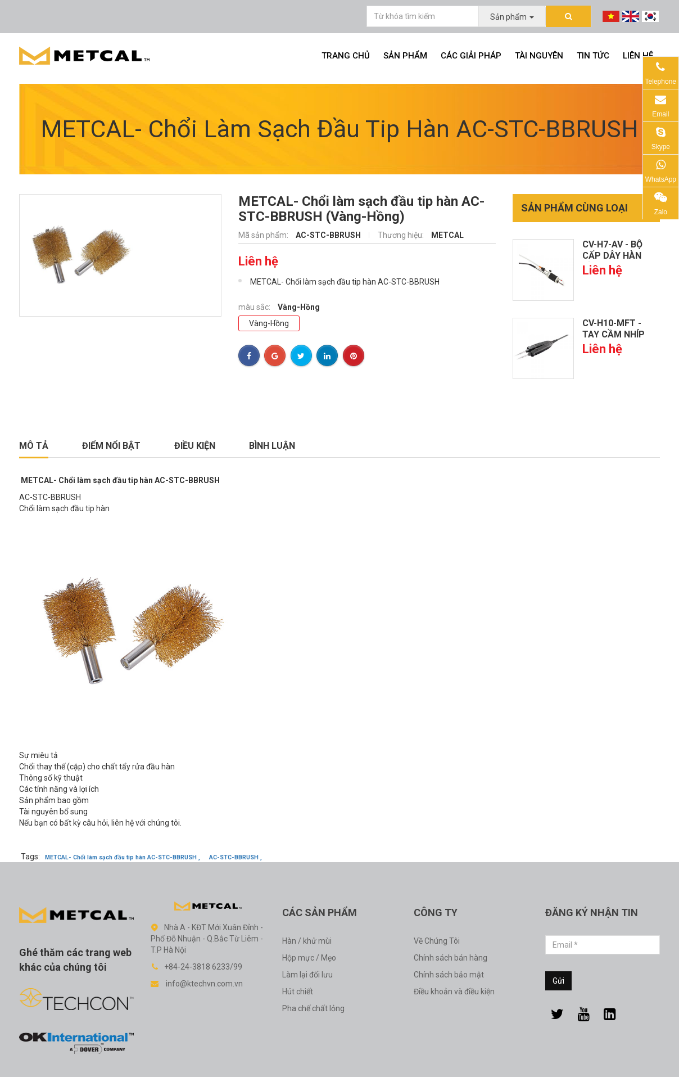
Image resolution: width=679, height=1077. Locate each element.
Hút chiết (297, 991)
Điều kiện (194, 445)
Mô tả (33, 445)
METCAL (447, 235)
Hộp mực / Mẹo (309, 957)
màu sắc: (255, 307)
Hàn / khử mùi (307, 940)
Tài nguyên (539, 56)
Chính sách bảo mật (449, 974)
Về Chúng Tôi (437, 940)
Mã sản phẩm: (264, 235)
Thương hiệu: (401, 235)
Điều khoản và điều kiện (454, 991)
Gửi (558, 980)
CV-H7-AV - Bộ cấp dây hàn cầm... (612, 255)
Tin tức (593, 56)
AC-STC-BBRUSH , (235, 857)
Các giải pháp (471, 56)
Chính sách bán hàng (450, 957)
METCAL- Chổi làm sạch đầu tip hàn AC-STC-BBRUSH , (122, 857)
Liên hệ (638, 56)
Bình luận (272, 445)
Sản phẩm (405, 56)
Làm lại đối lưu (307, 974)
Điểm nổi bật (111, 445)
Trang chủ (346, 56)
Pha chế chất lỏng (313, 1008)
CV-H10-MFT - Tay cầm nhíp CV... (613, 334)
